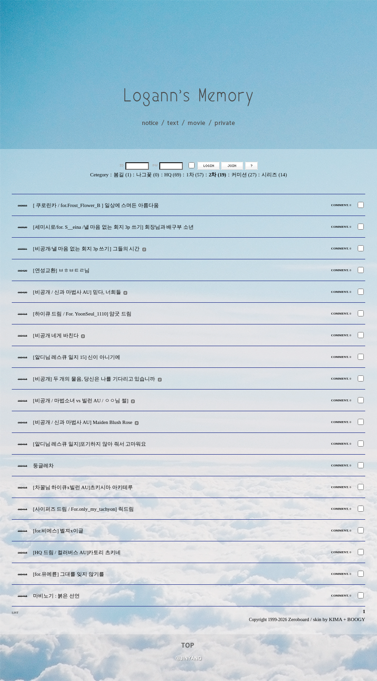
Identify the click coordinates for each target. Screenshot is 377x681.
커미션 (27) (243, 174)
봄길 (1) (122, 174)
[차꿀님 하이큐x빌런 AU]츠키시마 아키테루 (83, 487)
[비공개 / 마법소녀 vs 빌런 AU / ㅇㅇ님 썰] (80, 400)
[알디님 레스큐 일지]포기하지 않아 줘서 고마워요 (89, 444)
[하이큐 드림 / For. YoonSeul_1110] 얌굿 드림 (82, 313)
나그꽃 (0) (147, 174)
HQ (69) (172, 174)
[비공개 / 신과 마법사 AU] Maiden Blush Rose (82, 422)
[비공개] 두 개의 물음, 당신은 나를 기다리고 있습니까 (94, 379)
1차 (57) (195, 174)
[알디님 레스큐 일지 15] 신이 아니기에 (76, 357)
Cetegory (99, 174)
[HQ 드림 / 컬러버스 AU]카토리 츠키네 (77, 552)
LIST (15, 612)
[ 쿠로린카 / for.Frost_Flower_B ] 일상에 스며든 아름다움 (96, 205)
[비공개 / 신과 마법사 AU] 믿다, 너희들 (77, 292)
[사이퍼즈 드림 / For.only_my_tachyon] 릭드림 (83, 509)
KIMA (335, 619)
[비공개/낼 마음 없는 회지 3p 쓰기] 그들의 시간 (86, 248)
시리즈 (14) (274, 174)
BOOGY (356, 619)
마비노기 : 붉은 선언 (56, 595)
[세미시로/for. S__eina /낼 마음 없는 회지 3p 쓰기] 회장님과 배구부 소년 (113, 227)
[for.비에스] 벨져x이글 (58, 530)
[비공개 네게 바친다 (56, 335)
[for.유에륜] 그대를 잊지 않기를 (68, 574)
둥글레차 (43, 465)
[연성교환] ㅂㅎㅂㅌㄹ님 (61, 270)
